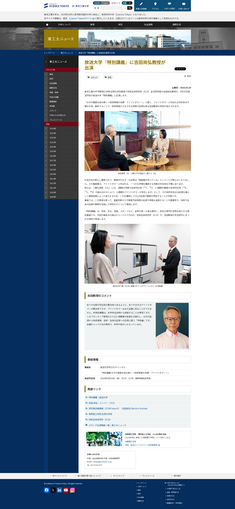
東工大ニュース (67, 52)
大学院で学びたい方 (173, 488)
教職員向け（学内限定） (175, 503)
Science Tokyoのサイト (80, 18)
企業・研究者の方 (173, 492)
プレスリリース (148, 475)
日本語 (97, 3)
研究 (109, 77)
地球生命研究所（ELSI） (100, 419)
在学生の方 (170, 499)
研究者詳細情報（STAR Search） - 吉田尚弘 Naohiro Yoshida (118, 408)
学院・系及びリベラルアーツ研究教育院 (141, 445)
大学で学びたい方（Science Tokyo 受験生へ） (176, 484)
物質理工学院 (130, 441)
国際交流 (141, 501)
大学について (142, 486)
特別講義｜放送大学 (98, 397)
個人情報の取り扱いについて (89, 475)
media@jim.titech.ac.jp (102, 461)
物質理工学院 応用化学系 (100, 413)
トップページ (49, 52)
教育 (139, 490)
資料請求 (177, 475)
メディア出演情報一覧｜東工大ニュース (107, 425)
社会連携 (141, 497)
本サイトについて (59, 475)
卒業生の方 (170, 496)
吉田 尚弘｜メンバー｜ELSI (102, 402)
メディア (94, 77)
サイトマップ (118, 475)
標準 (124, 3)
